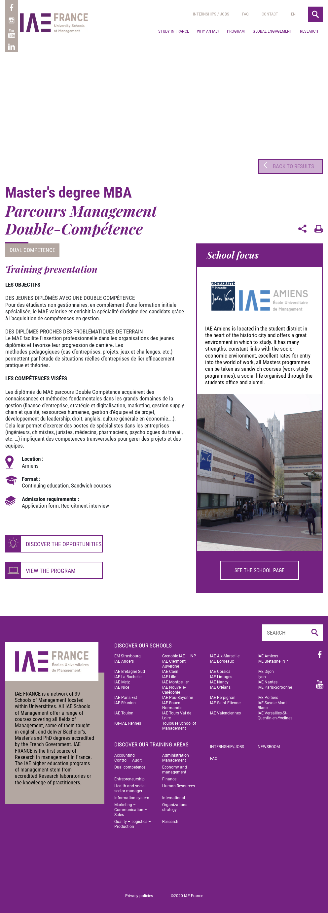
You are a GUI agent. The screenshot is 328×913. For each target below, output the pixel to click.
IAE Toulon (123, 711)
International (173, 796)
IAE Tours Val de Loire (176, 713)
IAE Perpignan (223, 695)
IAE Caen (170, 669)
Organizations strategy (174, 805)
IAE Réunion (125, 701)
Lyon (262, 675)
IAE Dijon (266, 669)
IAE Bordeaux (222, 659)
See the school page (259, 568)
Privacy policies (139, 894)
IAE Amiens (268, 654)
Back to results (287, 165)
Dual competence (32, 248)
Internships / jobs (211, 14)
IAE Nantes (267, 680)
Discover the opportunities (63, 542)
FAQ (213, 756)
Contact (270, 14)
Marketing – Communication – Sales (130, 808)
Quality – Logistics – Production (132, 822)
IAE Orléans (220, 685)
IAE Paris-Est (125, 695)
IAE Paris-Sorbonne (275, 685)
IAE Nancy (219, 680)
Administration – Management (177, 756)
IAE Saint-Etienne (225, 701)
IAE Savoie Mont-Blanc (273, 703)
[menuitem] (293, 14)
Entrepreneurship (129, 777)
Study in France (173, 31)
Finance (169, 777)
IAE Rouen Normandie (172, 703)
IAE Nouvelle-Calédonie (174, 688)
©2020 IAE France (187, 894)
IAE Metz (122, 680)
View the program (51, 568)
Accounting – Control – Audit (128, 756)
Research (309, 31)
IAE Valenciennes (225, 711)
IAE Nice (121, 685)
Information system (131, 796)
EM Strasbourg (127, 654)
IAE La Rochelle (127, 675)
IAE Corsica (220, 669)
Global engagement (272, 31)
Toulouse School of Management (179, 724)
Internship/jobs (227, 744)
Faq (245, 14)
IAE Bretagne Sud (129, 669)
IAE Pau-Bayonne (177, 695)
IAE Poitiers (268, 695)
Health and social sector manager (130, 786)
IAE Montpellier (175, 680)
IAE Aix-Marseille (224, 654)
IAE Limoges (221, 675)
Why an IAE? (208, 31)
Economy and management (174, 767)
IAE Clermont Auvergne (174, 662)
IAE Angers (124, 659)
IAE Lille (169, 675)
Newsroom (269, 744)
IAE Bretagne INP (273, 659)
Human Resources (178, 784)
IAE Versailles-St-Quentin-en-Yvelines (275, 713)
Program (236, 31)
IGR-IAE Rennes (127, 721)
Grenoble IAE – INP (179, 654)
